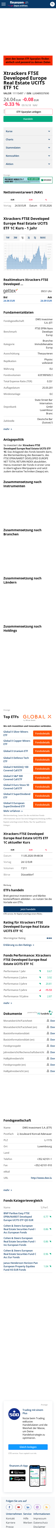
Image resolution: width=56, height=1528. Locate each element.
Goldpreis (18, 1482)
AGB (35, 1450)
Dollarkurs (12, 1485)
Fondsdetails (42, 734)
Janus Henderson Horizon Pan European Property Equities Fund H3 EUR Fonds (21, 1264)
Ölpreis (34, 1496)
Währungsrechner (16, 1496)
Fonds (9, 1489)
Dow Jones (30, 1475)
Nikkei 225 (28, 1478)
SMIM (37, 1471)
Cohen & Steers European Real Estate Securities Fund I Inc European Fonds (19, 1239)
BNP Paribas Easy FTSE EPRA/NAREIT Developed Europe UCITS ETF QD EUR (18, 1214)
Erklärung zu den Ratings (18, 947)
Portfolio (25, 1492)
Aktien (30, 1482)
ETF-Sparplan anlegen (29, 111)
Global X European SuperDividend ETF (14, 806)
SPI (22, 1471)
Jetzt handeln (28, 912)
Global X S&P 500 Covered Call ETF (13, 779)
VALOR (7, 93)
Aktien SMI (12, 1471)
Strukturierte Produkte (29, 1489)
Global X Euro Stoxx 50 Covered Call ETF (16, 788)
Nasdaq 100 (12, 1478)
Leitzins (45, 1496)
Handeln (28, 119)
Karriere (10, 1442)
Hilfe (25, 1438)
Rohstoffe (11, 1492)
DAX (45, 1471)
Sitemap (10, 1450)
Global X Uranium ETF (15, 752)
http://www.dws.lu (41, 1180)
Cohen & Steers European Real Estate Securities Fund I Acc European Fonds (19, 1226)
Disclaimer (39, 1446)
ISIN (29, 93)
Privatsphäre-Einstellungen (41, 1455)
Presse (10, 1446)
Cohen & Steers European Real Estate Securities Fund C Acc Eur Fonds (20, 1251)
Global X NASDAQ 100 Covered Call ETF (15, 770)
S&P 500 (41, 1478)
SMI (8, 1482)
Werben (27, 1442)
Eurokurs (26, 1485)
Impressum (39, 1438)
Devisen (41, 1482)
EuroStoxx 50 (13, 1475)
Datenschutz (40, 1442)
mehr (7, 430)
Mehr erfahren (13, 812)
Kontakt (10, 1438)
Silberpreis (40, 1485)
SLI (28, 1471)
